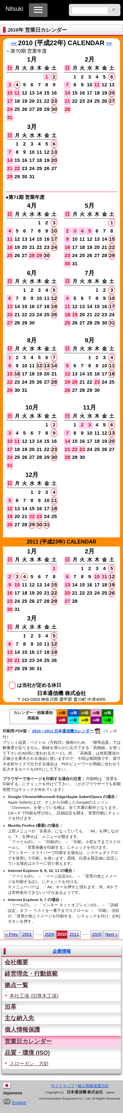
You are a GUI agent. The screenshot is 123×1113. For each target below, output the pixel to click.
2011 (74, 934)
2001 (27, 934)
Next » (111, 934)
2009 (49, 934)
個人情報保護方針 (93, 1086)
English (14, 1102)
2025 (97, 934)
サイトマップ (62, 1086)
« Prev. (12, 934)
